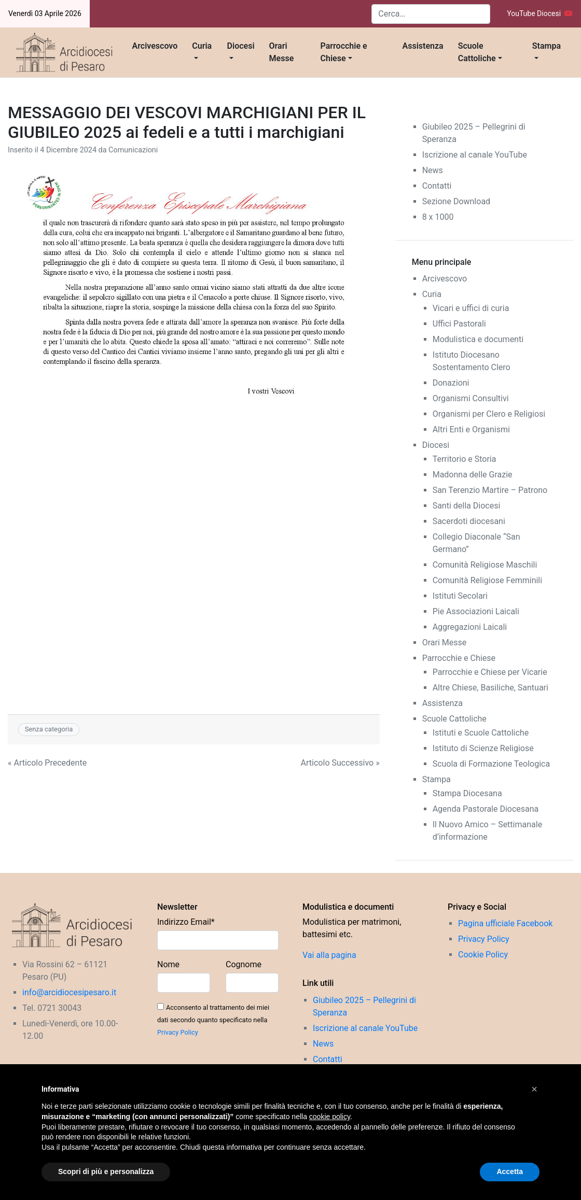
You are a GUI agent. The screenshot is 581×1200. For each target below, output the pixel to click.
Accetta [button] (509, 1171)
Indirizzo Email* (186, 922)
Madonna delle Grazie (473, 474)
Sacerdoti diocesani (469, 521)
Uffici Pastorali (459, 324)
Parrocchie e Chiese (344, 52)
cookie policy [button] (329, 1116)
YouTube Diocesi (540, 13)
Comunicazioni (133, 150)
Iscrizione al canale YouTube (474, 155)
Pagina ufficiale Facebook (505, 923)
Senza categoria (49, 729)
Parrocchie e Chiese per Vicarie (490, 672)
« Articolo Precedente (47, 763)
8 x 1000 (438, 217)
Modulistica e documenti (478, 339)
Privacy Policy (177, 1032)
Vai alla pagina (329, 955)
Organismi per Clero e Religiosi (489, 414)
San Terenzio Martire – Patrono (490, 490)
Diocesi (241, 46)
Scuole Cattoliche (477, 52)
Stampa (546, 46)
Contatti (437, 186)
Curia (202, 46)
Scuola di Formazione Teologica (491, 764)
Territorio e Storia (464, 459)
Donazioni (451, 383)
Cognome (243, 964)
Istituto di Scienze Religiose (483, 748)
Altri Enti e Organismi (471, 429)
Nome (168, 964)
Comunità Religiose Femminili (487, 580)
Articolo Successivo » (340, 763)
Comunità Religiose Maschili (485, 565)
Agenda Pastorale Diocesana (486, 809)
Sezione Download (456, 201)
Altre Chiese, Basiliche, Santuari (490, 688)
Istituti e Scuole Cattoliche (481, 733)
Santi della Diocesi (467, 506)
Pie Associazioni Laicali (476, 611)
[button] (534, 1089)
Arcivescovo (155, 46)
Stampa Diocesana (467, 793)
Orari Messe (281, 52)
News (432, 170)
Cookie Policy (483, 954)
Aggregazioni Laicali (470, 627)
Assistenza (423, 46)
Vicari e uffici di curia (471, 308)
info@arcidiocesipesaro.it (69, 992)
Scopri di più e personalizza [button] (106, 1171)
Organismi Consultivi (471, 398)
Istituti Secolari (460, 596)
